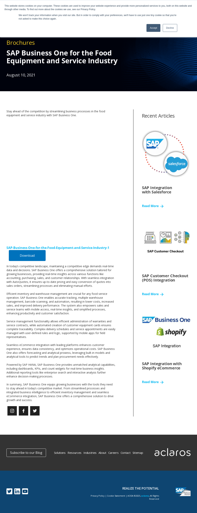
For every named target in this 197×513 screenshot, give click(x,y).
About (102, 453)
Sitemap (138, 453)
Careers (113, 453)
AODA (130, 495)
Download (27, 255)
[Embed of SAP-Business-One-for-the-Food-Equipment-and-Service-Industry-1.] (61, 180)
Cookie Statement (116, 495)
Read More (153, 206)
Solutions (60, 453)
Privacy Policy (98, 495)
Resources (74, 453)
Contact (126, 453)
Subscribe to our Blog (26, 452)
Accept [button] (153, 28)
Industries (90, 453)
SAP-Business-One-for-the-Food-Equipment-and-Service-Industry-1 (57, 248)
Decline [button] (170, 28)
